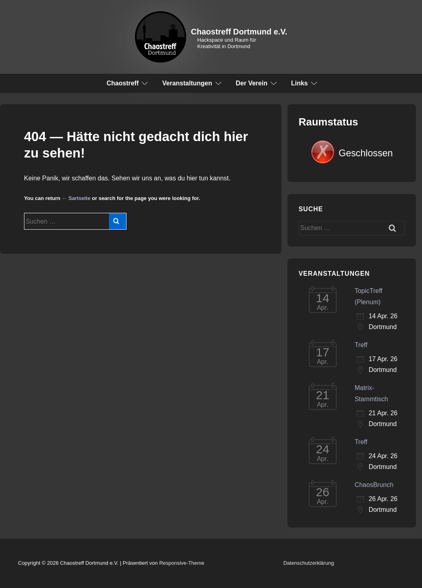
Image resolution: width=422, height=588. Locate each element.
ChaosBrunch (374, 484)
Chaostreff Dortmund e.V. (239, 31)
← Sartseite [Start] (76, 198)
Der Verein (257, 83)
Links (305, 83)
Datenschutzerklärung (308, 563)
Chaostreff (128, 83)
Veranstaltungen (192, 83)
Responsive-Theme (182, 563)
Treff (361, 344)
